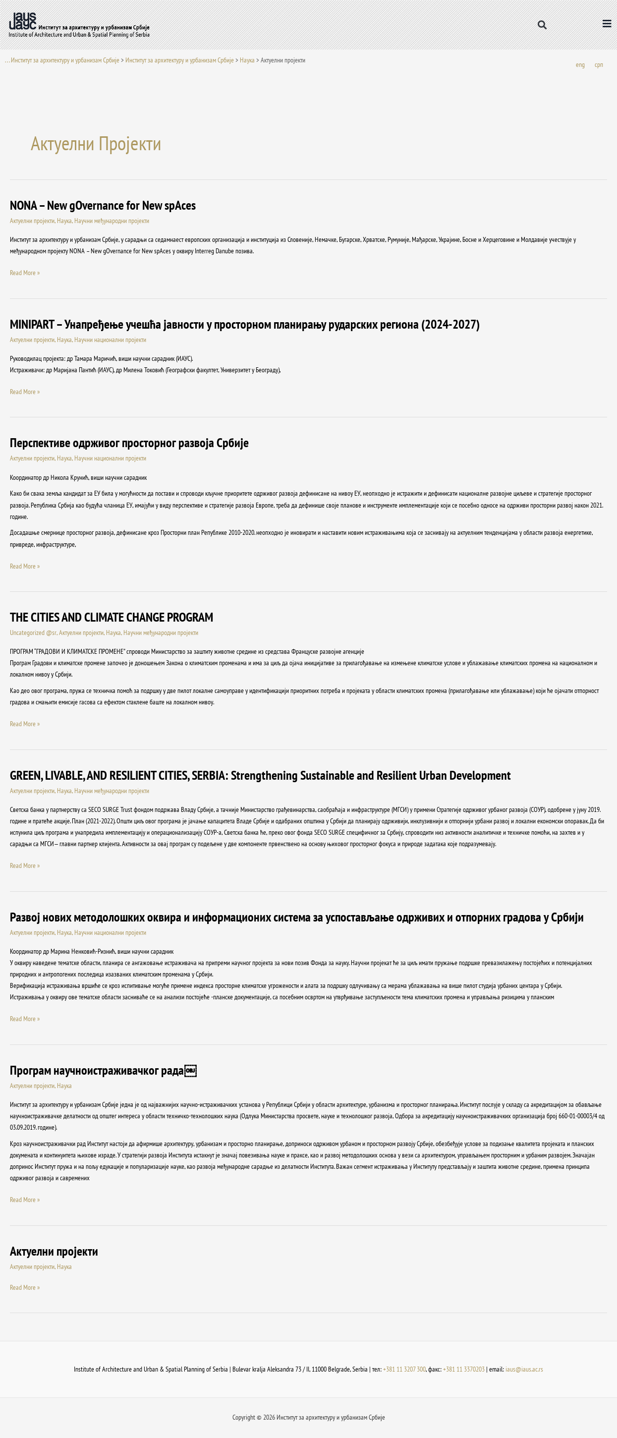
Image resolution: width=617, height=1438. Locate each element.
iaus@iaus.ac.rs (524, 1369)
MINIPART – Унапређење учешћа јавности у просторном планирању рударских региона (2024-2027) (245, 324)
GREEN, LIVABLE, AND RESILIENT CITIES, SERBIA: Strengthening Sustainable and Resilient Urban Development (260, 775)
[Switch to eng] (580, 65)
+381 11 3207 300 (404, 1369)
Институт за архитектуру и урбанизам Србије (179, 60)
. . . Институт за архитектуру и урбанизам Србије (62, 60)
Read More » (25, 273)
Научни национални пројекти (110, 340)
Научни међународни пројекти (111, 221)
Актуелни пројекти (32, 221)
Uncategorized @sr (33, 633)
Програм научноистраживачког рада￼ (103, 1070)
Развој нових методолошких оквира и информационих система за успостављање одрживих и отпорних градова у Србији (297, 917)
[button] (542, 25)
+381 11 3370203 (464, 1369)
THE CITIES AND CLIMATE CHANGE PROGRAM (111, 617)
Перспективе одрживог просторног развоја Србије (129, 443)
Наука (247, 60)
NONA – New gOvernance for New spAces (103, 205)
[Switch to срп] (599, 65)
